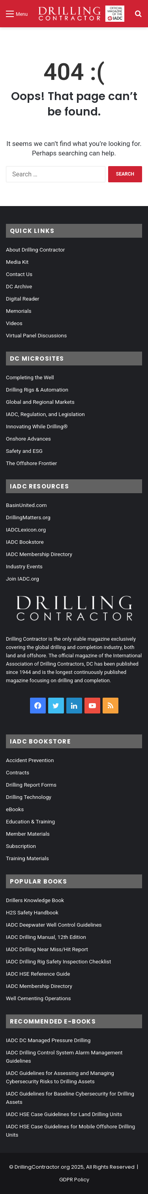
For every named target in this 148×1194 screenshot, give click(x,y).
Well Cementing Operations (38, 998)
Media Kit (17, 262)
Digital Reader (22, 298)
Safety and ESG (24, 451)
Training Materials (27, 858)
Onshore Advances (28, 438)
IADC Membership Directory (39, 554)
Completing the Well (30, 377)
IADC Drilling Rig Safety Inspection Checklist (58, 961)
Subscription (21, 846)
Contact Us (19, 274)
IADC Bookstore (25, 542)
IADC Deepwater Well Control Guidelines (54, 925)
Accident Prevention (30, 760)
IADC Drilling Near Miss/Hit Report (47, 949)
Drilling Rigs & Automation (37, 389)
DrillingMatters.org (28, 517)
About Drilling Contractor (35, 249)
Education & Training (30, 821)
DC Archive (19, 286)
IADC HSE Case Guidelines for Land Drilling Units (64, 1114)
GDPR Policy (74, 1179)
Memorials (19, 311)
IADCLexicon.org (26, 529)
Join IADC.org (22, 578)
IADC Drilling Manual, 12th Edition (46, 937)
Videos (14, 323)
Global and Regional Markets (40, 402)
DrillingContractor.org (42, 1167)
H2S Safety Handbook (32, 912)
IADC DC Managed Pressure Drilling (48, 1040)
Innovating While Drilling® (36, 426)
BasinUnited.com (26, 505)
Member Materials (28, 834)
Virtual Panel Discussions (36, 335)
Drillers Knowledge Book (35, 900)
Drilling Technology (28, 797)
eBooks (15, 809)
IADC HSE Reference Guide (38, 974)
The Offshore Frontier (31, 463)
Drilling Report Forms (31, 784)
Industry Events (24, 566)
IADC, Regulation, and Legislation (45, 414)
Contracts (17, 772)
